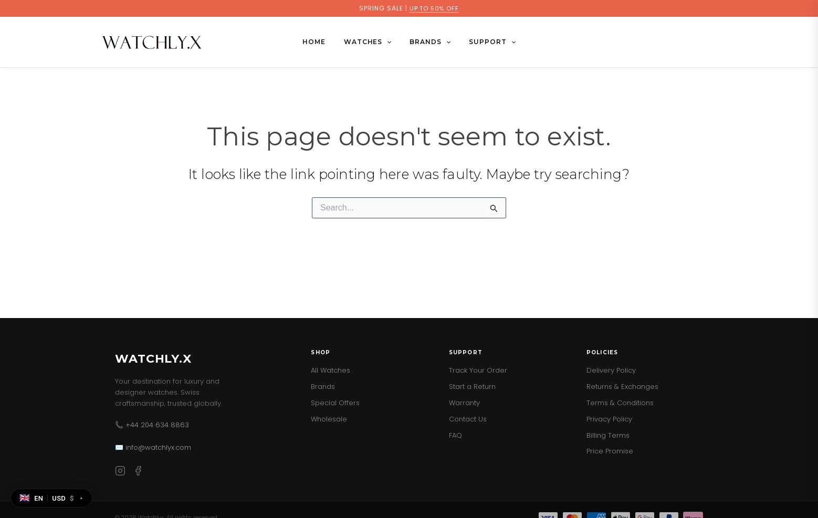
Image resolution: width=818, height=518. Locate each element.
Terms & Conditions (620, 403)
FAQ (455, 435)
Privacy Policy (609, 419)
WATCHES (370, 42)
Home (322, 42)
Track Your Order (478, 370)
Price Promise (609, 451)
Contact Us (468, 419)
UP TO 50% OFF (433, 8)
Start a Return (472, 387)
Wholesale (329, 419)
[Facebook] (138, 473)
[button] (389, 42)
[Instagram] (120, 473)
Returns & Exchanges (622, 387)
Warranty (464, 403)
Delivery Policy (611, 370)
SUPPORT (483, 42)
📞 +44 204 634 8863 (152, 425)
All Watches (330, 370)
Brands (323, 387)
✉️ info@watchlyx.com (153, 447)
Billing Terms (608, 435)
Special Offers (335, 403)
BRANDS (427, 42)
